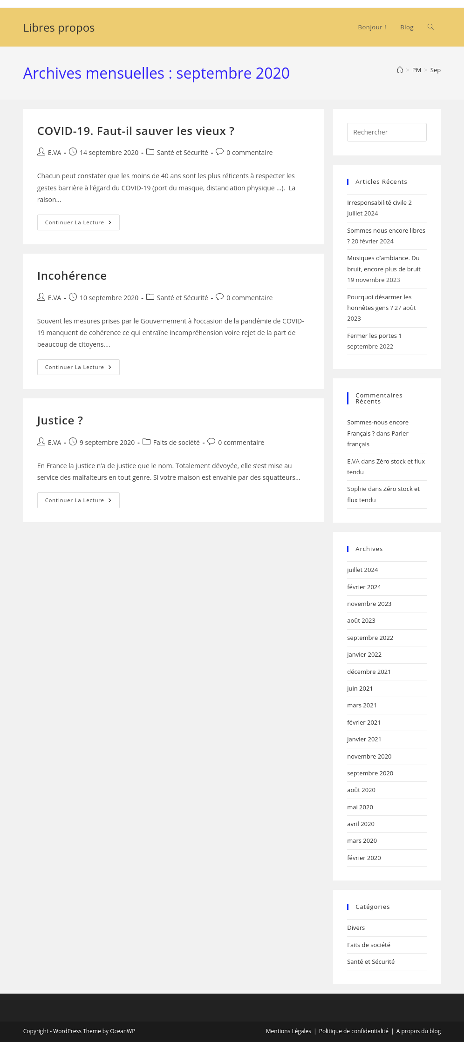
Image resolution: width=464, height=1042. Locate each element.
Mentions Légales (288, 1031)
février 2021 (364, 722)
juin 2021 (360, 688)
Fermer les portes (372, 335)
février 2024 (364, 587)
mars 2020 (362, 840)
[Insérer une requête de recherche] (387, 132)
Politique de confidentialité (354, 1031)
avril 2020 (361, 824)
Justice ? (60, 420)
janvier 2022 (364, 654)
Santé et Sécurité (182, 152)
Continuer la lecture (82, 224)
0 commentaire (249, 152)
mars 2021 (362, 705)
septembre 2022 (370, 637)
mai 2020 (360, 807)
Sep (435, 70)
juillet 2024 (362, 569)
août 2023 (361, 620)
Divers (356, 927)
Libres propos (59, 27)
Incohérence (72, 275)
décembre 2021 (369, 671)
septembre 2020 (370, 773)
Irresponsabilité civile (377, 202)
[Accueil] (400, 70)
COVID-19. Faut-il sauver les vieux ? (136, 130)
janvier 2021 (364, 739)
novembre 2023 (369, 603)
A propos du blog (418, 1031)
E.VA (54, 152)
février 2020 (364, 858)
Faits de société (176, 442)
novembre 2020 (369, 756)
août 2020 (361, 790)
